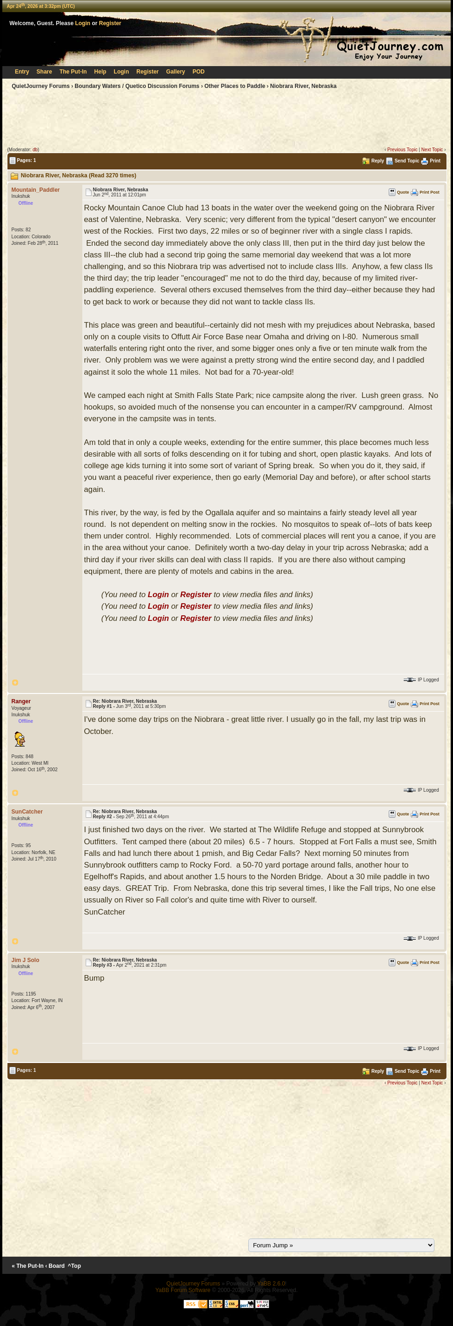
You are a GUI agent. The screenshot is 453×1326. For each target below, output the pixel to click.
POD (199, 71)
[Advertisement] (226, 120)
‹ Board (55, 1266)
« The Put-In (28, 1266)
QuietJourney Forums (41, 86)
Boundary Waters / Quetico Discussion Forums (137, 86)
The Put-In (73, 71)
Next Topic (432, 149)
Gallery (175, 71)
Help (100, 71)
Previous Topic (402, 149)
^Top (75, 1266)
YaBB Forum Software (183, 1290)
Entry (22, 71)
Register (110, 23)
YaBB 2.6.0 (271, 1283)
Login (82, 23)
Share (44, 71)
